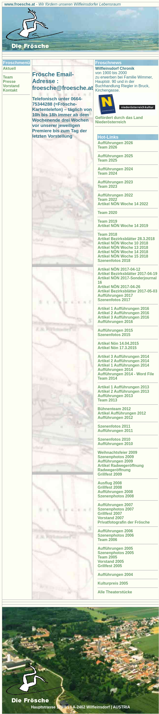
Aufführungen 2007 (115, 505)
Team (8, 77)
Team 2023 (107, 186)
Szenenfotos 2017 (114, 300)
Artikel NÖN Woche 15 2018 (123, 256)
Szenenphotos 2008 (116, 496)
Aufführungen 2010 (115, 444)
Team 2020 (107, 213)
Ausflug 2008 (110, 483)
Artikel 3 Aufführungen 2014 (123, 356)
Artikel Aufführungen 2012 (122, 413)
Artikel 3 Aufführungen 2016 (123, 317)
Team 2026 (107, 147)
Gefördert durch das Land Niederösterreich (119, 120)
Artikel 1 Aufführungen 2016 (123, 308)
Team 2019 (107, 221)
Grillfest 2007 (110, 513)
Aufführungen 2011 (115, 431)
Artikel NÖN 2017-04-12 (119, 269)
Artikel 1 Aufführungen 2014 (123, 365)
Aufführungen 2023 (115, 182)
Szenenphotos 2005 (116, 553)
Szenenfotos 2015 (114, 335)
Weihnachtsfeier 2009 (117, 452)
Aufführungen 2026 (115, 143)
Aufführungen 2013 (115, 396)
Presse (9, 81)
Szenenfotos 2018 (114, 261)
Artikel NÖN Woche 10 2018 (123, 243)
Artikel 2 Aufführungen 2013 (123, 391)
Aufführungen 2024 (115, 169)
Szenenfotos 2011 (114, 426)
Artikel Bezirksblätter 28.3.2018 (126, 239)
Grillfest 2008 (110, 487)
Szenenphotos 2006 (116, 535)
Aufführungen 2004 (115, 575)
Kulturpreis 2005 (113, 583)
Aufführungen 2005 (115, 548)
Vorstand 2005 (111, 561)
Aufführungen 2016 (115, 322)
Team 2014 (107, 378)
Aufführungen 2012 (115, 418)
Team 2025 (107, 160)
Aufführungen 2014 (115, 370)
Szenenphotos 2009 (116, 457)
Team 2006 (107, 540)
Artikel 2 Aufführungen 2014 (123, 361)
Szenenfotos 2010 (114, 439)
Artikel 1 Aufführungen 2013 (123, 387)
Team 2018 (107, 234)
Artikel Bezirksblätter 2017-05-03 (127, 291)
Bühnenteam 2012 (114, 409)
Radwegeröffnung (114, 470)
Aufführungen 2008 (115, 492)
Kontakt (10, 90)
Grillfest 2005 (110, 566)
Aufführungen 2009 (115, 461)
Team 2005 (107, 557)
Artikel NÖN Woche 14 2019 (123, 226)
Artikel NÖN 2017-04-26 (119, 287)
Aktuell (9, 68)
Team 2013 (107, 400)
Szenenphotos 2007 (116, 509)
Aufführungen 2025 (115, 156)
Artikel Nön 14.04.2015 (118, 343)
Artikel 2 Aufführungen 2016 (123, 313)
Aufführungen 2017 (115, 295)
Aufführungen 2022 (115, 195)
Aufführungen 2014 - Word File (126, 374)
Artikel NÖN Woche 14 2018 (123, 252)
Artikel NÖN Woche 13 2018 (123, 247)
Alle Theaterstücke (115, 592)
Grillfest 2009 (110, 474)
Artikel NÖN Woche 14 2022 (123, 204)
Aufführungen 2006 (115, 531)
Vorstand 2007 (111, 518)
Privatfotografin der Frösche (124, 522)
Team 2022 (107, 199)
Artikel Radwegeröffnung (121, 465)
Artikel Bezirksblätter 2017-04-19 (127, 274)
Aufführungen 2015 (115, 330)
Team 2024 (107, 173)
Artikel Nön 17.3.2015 (117, 348)
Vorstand (11, 86)
